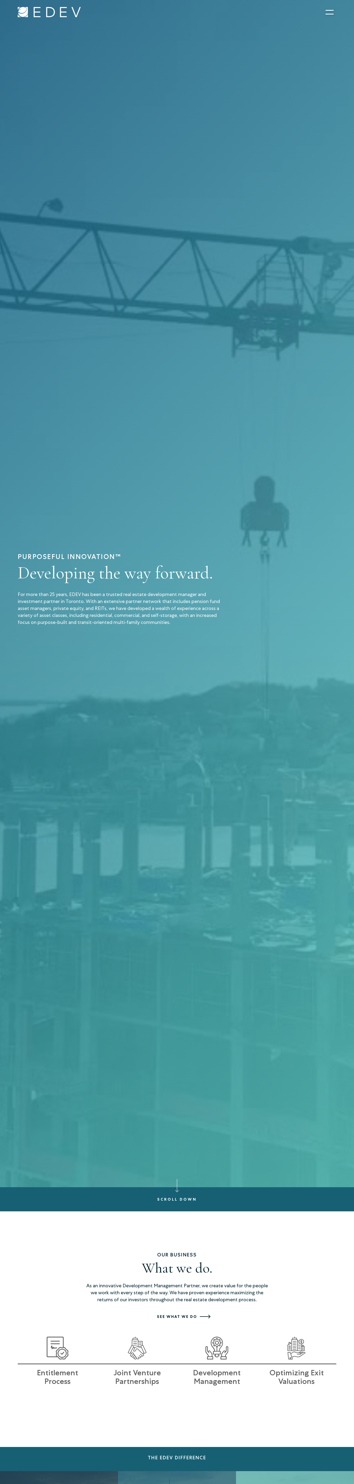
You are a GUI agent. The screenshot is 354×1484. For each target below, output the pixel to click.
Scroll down (177, 1199)
